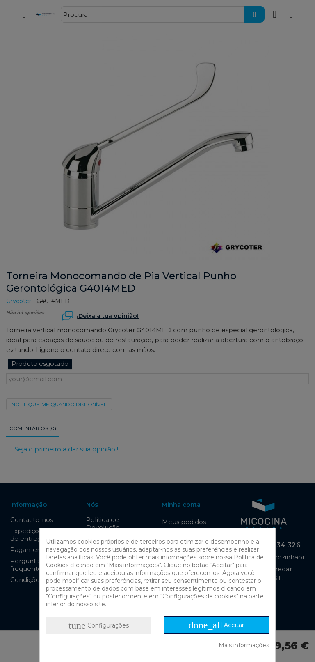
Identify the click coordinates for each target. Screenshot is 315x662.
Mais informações (244, 645)
